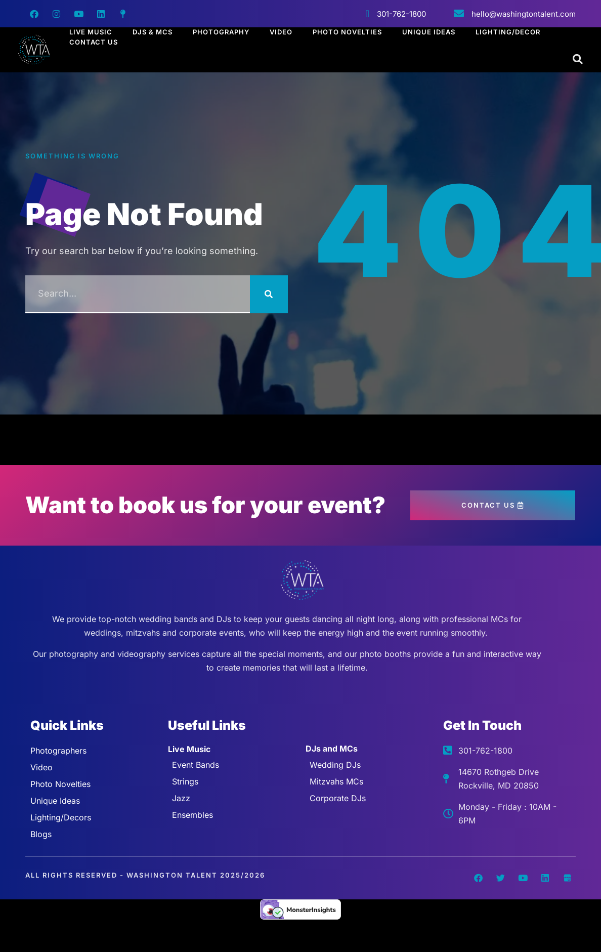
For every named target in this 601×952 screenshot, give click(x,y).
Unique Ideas (428, 32)
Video (281, 32)
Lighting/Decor (508, 32)
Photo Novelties (347, 32)
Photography (221, 32)
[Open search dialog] (578, 60)
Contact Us (93, 42)
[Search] (269, 294)
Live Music (90, 32)
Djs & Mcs (153, 32)
